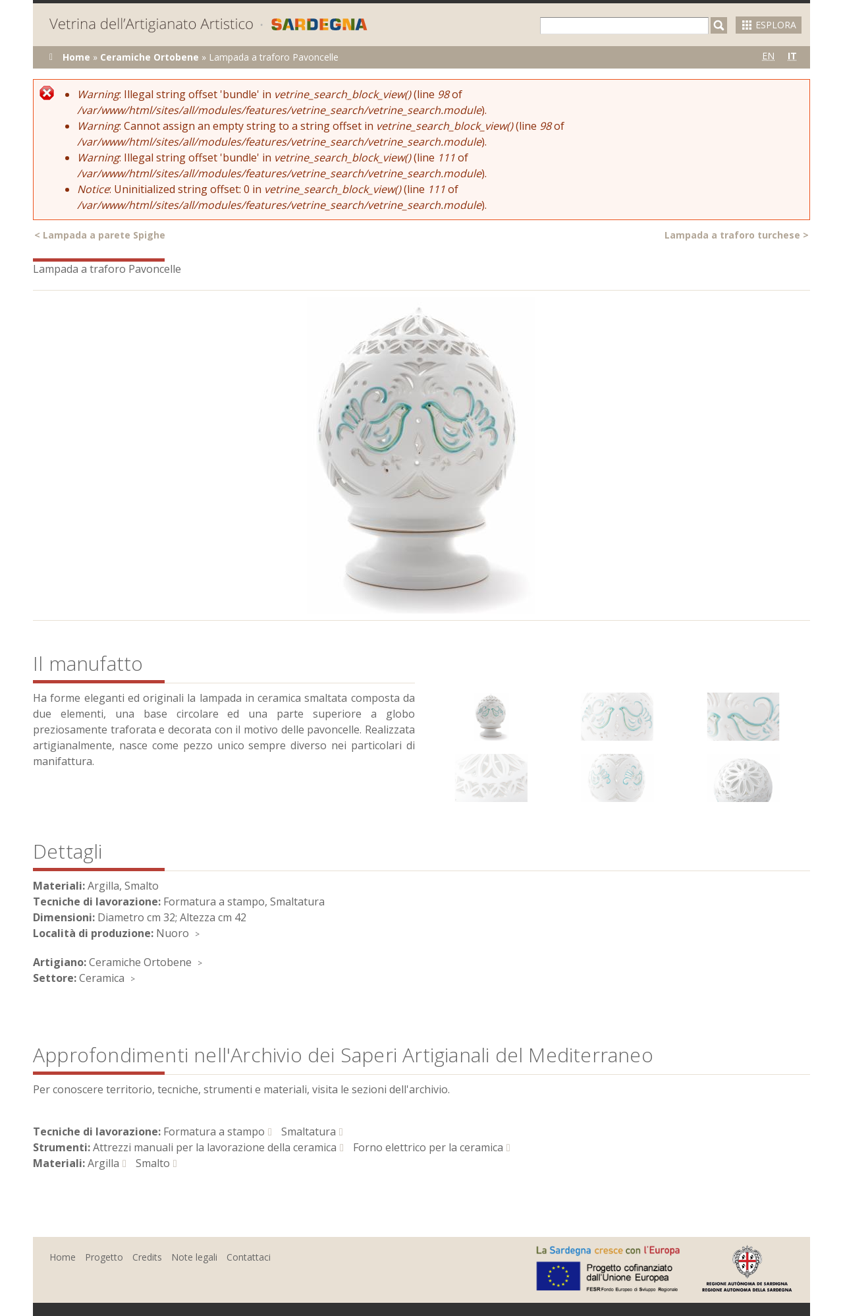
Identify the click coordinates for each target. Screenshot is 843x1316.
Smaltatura (308, 1131)
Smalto (153, 1163)
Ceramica (101, 978)
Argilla (103, 1163)
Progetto (104, 1257)
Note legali (194, 1257)
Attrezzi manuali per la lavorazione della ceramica (215, 1147)
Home (76, 57)
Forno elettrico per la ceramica (428, 1147)
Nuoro (172, 933)
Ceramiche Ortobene (149, 57)
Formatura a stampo (214, 1131)
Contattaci (249, 1257)
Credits (147, 1257)
